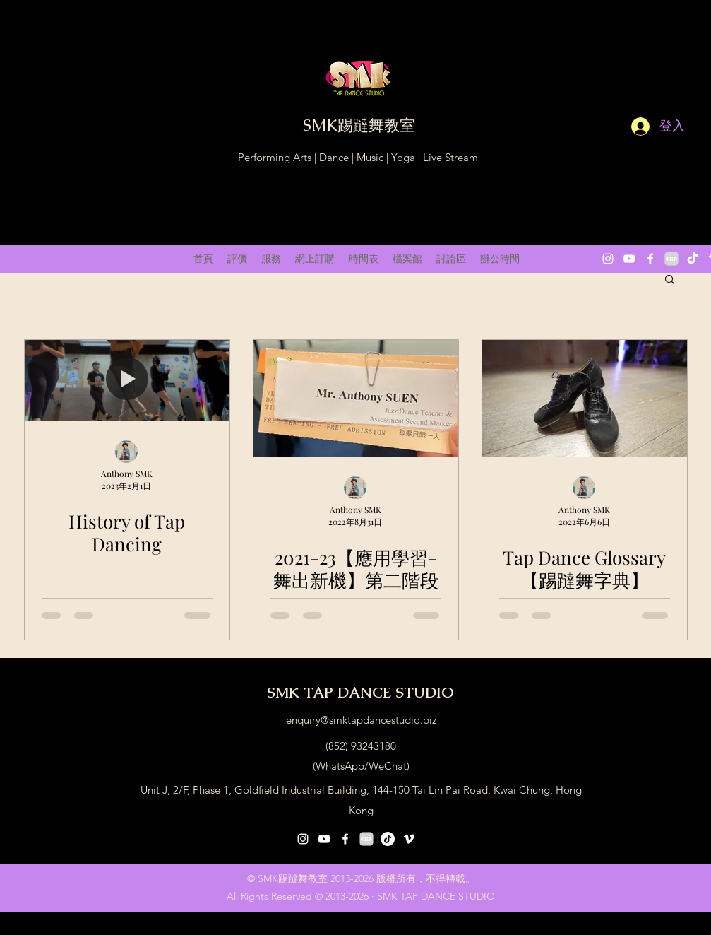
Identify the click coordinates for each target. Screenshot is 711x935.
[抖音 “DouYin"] (693, 259)
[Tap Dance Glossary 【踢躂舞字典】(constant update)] (584, 398)
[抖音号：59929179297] (388, 839)
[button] (669, 280)
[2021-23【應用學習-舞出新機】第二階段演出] (355, 398)
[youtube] (629, 259)
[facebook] (650, 259)
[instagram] (608, 259)
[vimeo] (409, 839)
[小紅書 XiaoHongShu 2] (671, 259)
